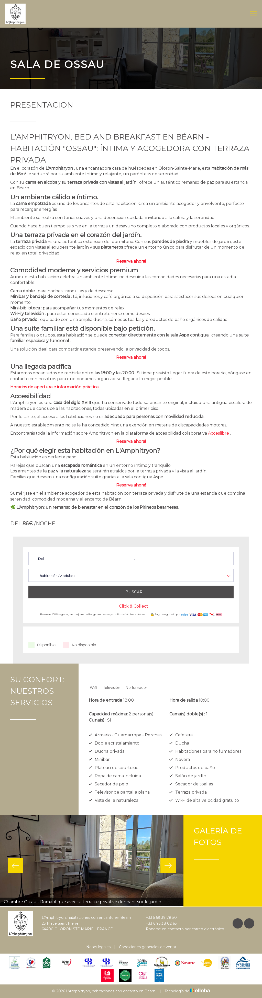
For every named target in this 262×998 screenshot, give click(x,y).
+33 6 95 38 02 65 (158, 923)
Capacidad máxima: (108, 714)
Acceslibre (218, 433)
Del (41, 558)
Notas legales (98, 947)
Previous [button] (15, 865)
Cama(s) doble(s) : (187, 714)
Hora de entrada (105, 700)
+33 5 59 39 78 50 (158, 917)
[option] (91, 861)
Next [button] (168, 865)
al (135, 558)
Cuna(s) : (97, 720)
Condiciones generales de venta (147, 947)
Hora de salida (183, 700)
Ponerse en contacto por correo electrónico (182, 929)
